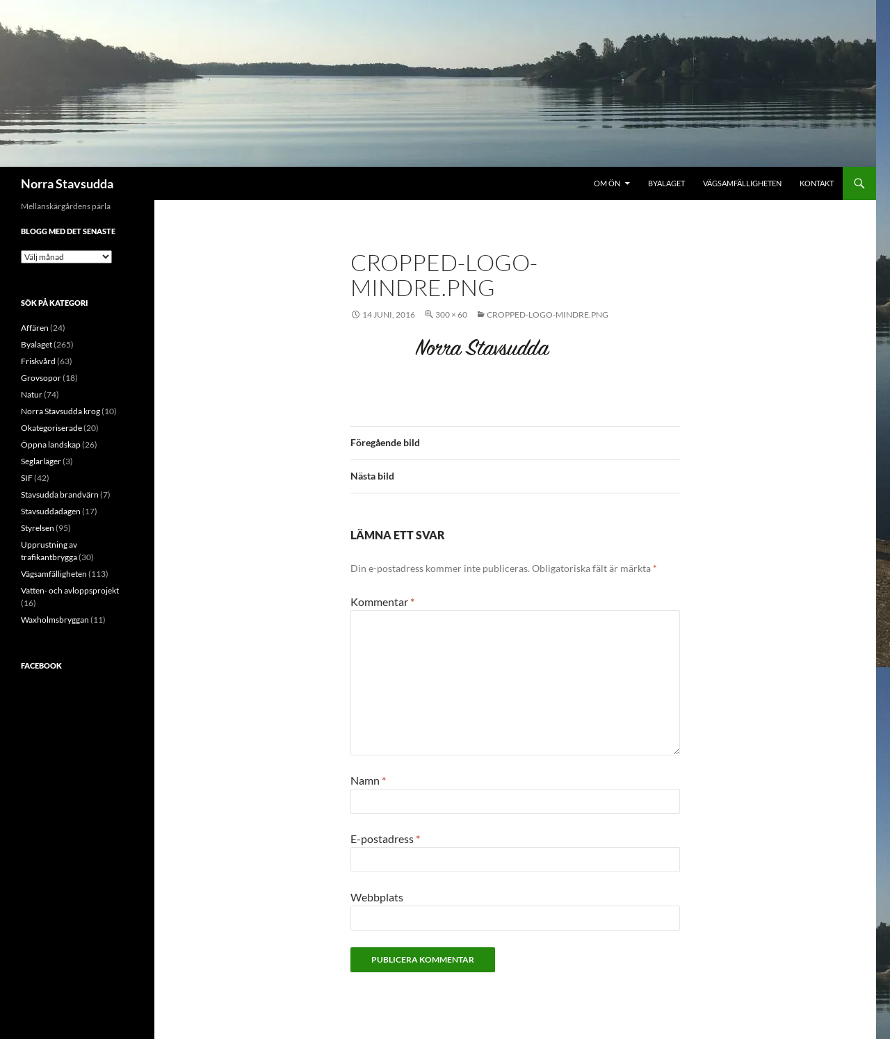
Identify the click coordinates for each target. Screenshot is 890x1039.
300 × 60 (451, 314)
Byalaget (666, 183)
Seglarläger (41, 461)
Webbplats (376, 896)
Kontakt (817, 183)
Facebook (41, 665)
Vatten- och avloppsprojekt (70, 590)
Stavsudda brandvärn (60, 494)
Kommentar (382, 601)
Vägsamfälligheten (742, 183)
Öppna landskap (51, 444)
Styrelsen (37, 528)
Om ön (607, 183)
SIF (27, 478)
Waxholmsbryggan (55, 619)
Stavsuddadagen (51, 511)
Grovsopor (41, 378)
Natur (31, 394)
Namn (368, 780)
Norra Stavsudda (67, 183)
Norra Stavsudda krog (60, 411)
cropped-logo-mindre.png (547, 314)
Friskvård (38, 361)
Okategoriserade (51, 428)
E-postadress (385, 838)
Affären (35, 327)
